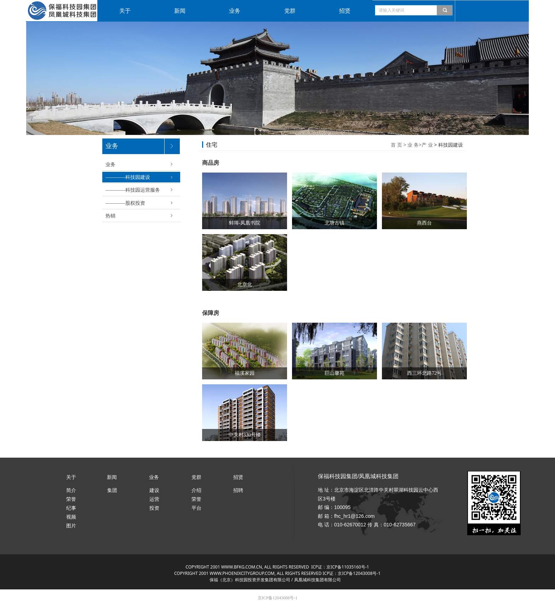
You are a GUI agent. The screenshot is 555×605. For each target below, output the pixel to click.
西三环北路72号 (424, 373)
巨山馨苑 (334, 373)
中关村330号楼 (245, 434)
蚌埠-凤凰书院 (245, 223)
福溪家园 (244, 373)
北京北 (244, 284)
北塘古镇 (334, 223)
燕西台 (424, 223)
